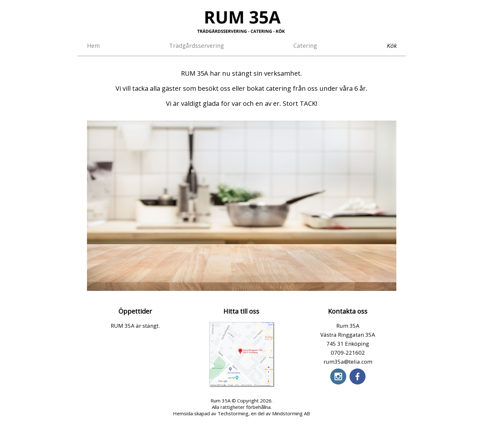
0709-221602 (348, 352)
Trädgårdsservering (196, 45)
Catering (305, 45)
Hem (93, 45)
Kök (391, 45)
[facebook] (357, 376)
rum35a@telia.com (347, 361)
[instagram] (338, 376)
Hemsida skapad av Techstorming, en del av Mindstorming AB (241, 413)
